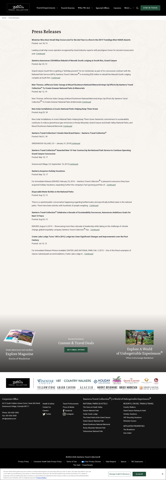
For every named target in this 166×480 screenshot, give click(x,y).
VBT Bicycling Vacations (132, 415)
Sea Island (127, 431)
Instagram (68, 412)
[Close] (162, 474)
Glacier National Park (91, 408)
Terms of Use (71, 459)
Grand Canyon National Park (93, 419)
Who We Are (84, 8)
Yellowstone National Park (93, 429)
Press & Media (68, 405)
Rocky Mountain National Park (94, 426)
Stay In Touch (150, 8)
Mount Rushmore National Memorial (96, 422)
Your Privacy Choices (91, 459)
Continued (40, 54)
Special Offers (102, 8)
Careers (117, 8)
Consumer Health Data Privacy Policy (48, 459)
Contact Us (47, 405)
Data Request (111, 459)
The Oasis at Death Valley (92, 405)
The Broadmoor (129, 427)
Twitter (47, 412)
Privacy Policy (23, 459)
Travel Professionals (71, 401)
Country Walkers (129, 405)
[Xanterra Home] (18, 8)
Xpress (123, 459)
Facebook (67, 408)
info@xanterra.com (9, 416)
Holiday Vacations (130, 412)
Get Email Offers (76, 350)
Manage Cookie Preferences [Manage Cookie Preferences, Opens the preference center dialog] (119, 474)
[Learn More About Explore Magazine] (19, 344)
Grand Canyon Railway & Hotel (134, 408)
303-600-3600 (11, 413)
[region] (83, 474)
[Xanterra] (18, 382)
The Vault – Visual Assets (83, 463)
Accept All (139, 474)
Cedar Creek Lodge (90, 412)
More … (127, 8)
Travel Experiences (45, 8)
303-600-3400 (13, 410)
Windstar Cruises (129, 419)
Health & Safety (48, 401)
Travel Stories (67, 8)
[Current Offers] (139, 345)
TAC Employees (137, 459)
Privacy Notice (41, 478)
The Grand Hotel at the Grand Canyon (96, 415)
